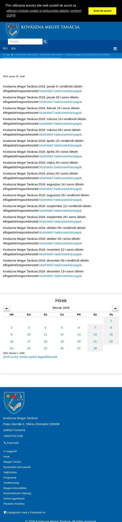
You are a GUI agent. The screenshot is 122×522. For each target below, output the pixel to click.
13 (79, 334)
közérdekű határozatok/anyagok (60, 91)
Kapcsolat (11, 442)
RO (5, 48)
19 (62, 341)
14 (95, 334)
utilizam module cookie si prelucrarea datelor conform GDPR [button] (44, 13)
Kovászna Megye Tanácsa (50, 27)
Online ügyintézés (14, 498)
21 (95, 341)
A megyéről (10, 451)
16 (11, 341)
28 (95, 348)
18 (45, 341)
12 (62, 334)
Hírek (6, 456)
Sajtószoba (10, 472)
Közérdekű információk (27, 54)
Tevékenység (11, 482)
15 (111, 334)
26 (62, 348)
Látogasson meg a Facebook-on (24, 512)
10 (29, 334)
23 (11, 348)
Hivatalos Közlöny (14, 503)
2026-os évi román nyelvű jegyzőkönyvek (30, 356)
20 (79, 341)
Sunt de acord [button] (102, 10)
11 (45, 334)
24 (29, 348)
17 (29, 341)
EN (14, 48)
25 (45, 348)
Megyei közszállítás (15, 488)
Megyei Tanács (12, 461)
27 (79, 348)
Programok (9, 477)
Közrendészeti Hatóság (17, 493)
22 (111, 341)
